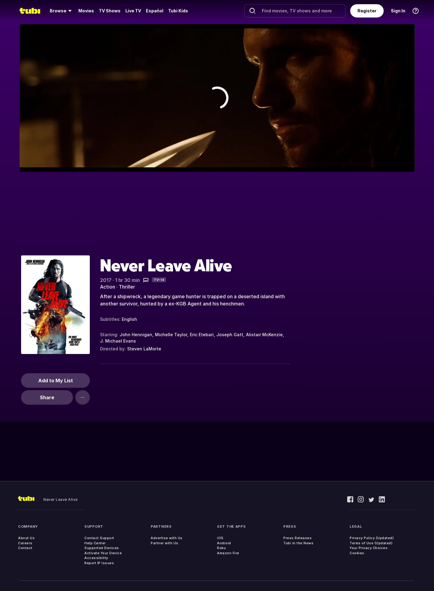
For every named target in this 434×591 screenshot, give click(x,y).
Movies (86, 10)
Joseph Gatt (229, 334)
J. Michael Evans (118, 340)
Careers (25, 543)
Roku (221, 548)
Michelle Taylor (171, 334)
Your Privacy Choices (369, 548)
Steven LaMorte (144, 348)
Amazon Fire (228, 553)
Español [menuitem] (154, 10)
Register (366, 10)
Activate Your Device (103, 553)
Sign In (398, 10)
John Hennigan (136, 334)
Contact (25, 548)
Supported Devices (101, 548)
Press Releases (297, 538)
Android (224, 543)
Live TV (133, 10)
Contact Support (99, 538)
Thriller (127, 287)
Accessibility (96, 558)
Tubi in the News (298, 543)
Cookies (357, 553)
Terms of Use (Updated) (371, 543)
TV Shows (110, 10)
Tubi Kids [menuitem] (178, 10)
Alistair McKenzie (264, 334)
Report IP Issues (99, 563)
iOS (220, 538)
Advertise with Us (167, 538)
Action (107, 287)
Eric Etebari (202, 334)
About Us (26, 538)
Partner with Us (164, 543)
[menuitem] (61, 10)
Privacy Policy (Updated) (372, 538)
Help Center (95, 543)
